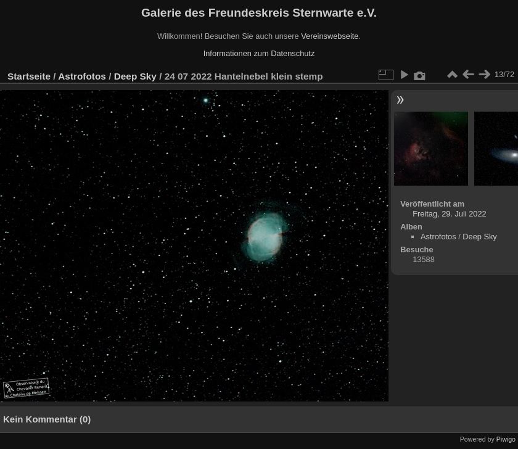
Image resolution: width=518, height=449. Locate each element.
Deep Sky (135, 76)
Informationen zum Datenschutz (259, 53)
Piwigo (506, 439)
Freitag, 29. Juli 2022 (450, 213)
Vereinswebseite (329, 36)
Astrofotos (82, 76)
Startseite (29, 76)
